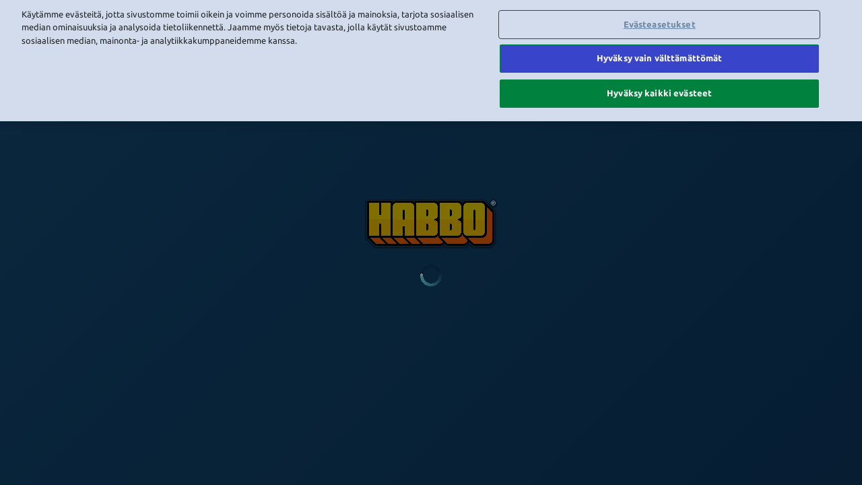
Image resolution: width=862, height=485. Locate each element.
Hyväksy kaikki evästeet (659, 76)
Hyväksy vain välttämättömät (660, 41)
